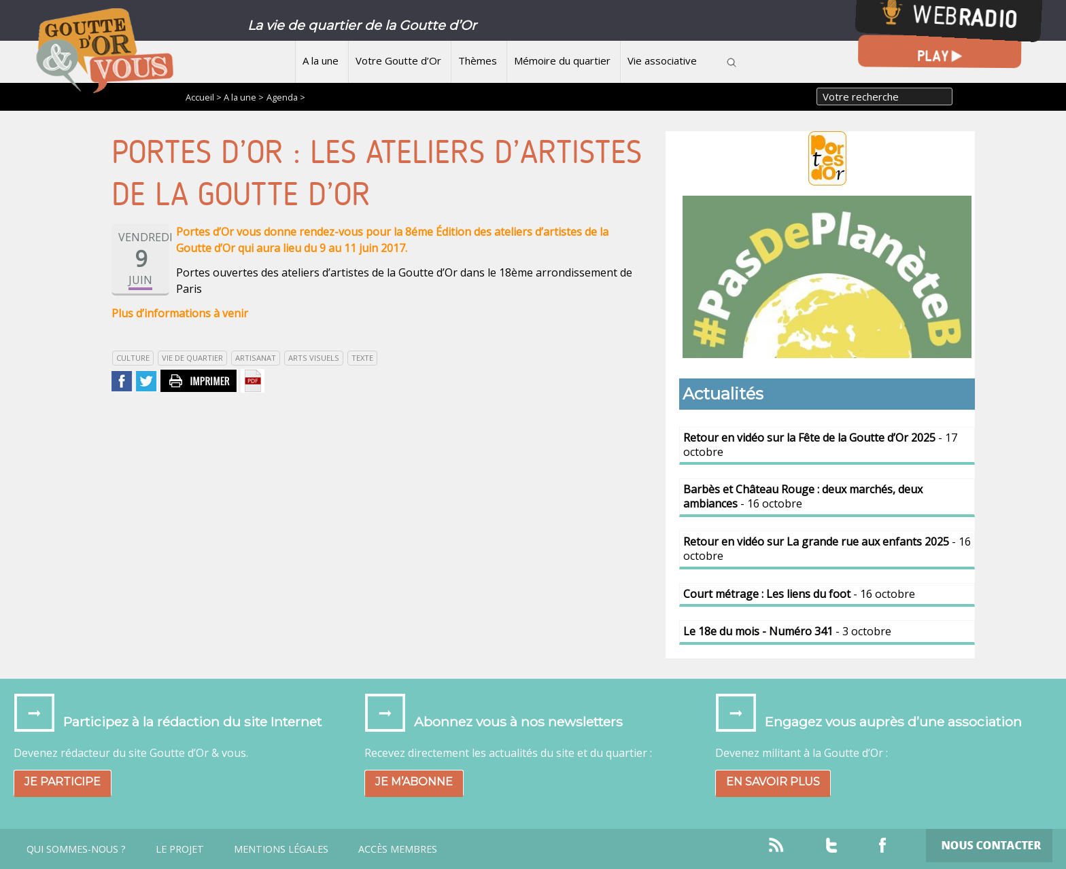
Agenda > (285, 97)
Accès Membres (397, 849)
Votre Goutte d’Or (398, 60)
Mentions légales (281, 849)
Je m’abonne (414, 781)
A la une (321, 60)
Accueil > (205, 97)
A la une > (244, 97)
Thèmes (477, 60)
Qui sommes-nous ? (76, 849)
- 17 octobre (820, 444)
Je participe (62, 781)
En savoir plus (773, 781)
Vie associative (662, 60)
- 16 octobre (803, 496)
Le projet (180, 849)
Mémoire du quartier (562, 60)
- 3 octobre (787, 631)
